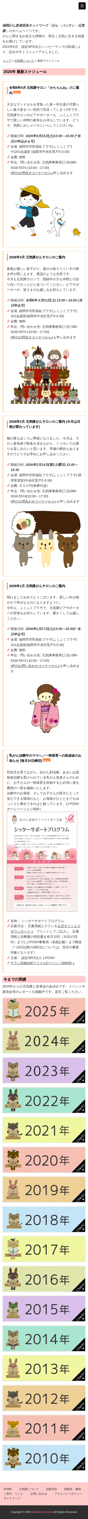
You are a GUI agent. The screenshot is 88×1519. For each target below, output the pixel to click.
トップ (7, 60)
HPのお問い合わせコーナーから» (35, 666)
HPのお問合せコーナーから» (32, 173)
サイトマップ (12, 1498)
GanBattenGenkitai (42, 1512)
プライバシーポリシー (68, 1493)
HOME (8, 1489)
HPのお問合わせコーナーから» (33, 501)
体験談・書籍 (72, 1489)
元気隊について (24, 60)
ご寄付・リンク (13, 1493)
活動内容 (51, 1489)
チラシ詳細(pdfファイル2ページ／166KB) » (42, 963)
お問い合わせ (38, 1493)
